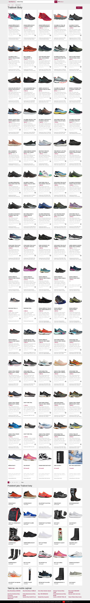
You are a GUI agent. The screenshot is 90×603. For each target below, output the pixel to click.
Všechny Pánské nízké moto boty (44, 478)
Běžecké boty (11, 465)
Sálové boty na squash (14, 582)
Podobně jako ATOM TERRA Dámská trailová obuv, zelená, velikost (60, 353)
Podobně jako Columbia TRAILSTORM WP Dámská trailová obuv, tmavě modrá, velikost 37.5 (75, 133)
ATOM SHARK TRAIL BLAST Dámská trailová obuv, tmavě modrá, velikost (60, 247)
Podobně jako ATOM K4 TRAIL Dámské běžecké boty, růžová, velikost (59, 385)
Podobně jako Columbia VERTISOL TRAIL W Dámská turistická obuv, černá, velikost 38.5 (29, 133)
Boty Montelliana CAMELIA (29, 590)
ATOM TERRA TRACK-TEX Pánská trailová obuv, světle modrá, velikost (60, 121)
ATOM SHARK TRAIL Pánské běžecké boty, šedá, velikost (74, 341)
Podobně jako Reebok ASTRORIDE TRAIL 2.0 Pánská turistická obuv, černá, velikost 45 (75, 101)
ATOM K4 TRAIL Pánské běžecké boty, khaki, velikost (74, 404)
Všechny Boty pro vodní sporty (74, 478)
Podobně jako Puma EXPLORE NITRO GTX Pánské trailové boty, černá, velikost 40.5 (13, 101)
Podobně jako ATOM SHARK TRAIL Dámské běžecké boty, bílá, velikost (45, 384)
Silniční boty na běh (29, 523)
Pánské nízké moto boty (45, 465)
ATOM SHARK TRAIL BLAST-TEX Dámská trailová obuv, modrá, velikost (14, 247)
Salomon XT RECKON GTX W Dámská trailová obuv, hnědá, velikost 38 (45, 121)
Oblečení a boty (73, 542)
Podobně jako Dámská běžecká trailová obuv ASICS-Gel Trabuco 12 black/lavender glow (30, 290)
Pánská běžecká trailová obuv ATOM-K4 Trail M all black (60, 278)
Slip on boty (72, 582)
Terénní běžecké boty (29, 542)
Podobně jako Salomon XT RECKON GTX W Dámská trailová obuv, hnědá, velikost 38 (45, 133)
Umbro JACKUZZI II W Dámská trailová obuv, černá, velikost (45, 89)
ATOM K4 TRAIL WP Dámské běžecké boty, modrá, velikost (74, 435)
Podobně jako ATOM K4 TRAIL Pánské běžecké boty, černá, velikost (14, 416)
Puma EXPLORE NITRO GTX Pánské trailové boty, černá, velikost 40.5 (14, 89)
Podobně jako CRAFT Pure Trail (29, 415)
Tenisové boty (12, 503)
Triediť (78, 7)
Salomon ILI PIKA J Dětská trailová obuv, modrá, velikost (14, 58)
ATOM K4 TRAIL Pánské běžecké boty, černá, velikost (13, 404)
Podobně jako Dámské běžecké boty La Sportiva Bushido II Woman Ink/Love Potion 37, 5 (14, 39)
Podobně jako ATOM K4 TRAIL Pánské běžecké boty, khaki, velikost (75, 416)
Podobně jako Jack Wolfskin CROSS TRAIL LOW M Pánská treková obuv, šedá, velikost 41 (60, 227)
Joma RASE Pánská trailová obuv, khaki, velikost (59, 404)
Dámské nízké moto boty (74, 593)
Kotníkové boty (28, 503)
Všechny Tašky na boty (58, 478)
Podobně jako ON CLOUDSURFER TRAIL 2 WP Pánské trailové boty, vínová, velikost (29, 101)
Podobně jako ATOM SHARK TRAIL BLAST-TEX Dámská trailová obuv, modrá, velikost (14, 259)
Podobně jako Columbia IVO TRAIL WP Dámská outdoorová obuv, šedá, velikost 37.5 (60, 101)
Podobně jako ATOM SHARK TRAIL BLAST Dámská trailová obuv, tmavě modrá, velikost (60, 259)
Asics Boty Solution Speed (44, 590)
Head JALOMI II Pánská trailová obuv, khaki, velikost (74, 58)
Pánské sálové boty (74, 562)
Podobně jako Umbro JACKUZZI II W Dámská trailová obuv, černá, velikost (45, 101)
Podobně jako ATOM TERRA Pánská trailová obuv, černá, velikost (45, 416)
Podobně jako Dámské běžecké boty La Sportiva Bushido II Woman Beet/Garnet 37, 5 (45, 39)
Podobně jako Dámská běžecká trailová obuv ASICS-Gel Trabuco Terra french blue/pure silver (74, 290)
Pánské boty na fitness (45, 523)
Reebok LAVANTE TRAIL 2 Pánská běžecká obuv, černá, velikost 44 (14, 121)
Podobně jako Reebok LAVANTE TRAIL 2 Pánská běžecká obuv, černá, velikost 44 (13, 133)
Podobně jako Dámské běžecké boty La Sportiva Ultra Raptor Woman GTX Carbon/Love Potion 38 (30, 39)
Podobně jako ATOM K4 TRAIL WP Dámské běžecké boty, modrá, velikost (75, 447)
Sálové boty (27, 465)
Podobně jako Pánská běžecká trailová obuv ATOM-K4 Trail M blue (45, 290)
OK (63, 601)
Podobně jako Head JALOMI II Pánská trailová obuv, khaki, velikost (75, 70)
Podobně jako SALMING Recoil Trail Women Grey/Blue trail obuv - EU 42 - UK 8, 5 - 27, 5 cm (30, 353)
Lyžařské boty (12, 542)
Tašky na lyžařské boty (14, 523)
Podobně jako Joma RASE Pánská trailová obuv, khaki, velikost (59, 416)
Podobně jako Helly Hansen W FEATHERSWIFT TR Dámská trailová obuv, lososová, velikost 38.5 (14, 164)
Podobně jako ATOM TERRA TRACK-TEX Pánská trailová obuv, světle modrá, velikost (60, 133)
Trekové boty (57, 503)
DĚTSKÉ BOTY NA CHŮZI (44, 582)
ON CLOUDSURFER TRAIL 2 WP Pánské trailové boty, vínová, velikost (30, 89)
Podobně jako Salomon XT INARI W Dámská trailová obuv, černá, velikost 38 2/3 (29, 196)
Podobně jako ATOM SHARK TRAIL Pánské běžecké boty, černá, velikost (60, 447)
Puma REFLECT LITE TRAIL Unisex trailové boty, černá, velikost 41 (60, 152)
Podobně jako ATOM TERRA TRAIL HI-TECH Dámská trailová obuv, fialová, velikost (75, 227)
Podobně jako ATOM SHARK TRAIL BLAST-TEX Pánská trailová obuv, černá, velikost (29, 259)
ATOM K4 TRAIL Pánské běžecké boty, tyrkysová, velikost (13, 435)
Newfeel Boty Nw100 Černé (29, 597)
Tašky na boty (57, 465)
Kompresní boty (12, 562)
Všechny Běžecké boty (12, 478)
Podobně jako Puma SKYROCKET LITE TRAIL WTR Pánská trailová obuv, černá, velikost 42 (44, 259)
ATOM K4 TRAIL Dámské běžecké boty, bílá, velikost (44, 435)
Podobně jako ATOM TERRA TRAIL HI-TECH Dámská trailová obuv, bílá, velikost (45, 196)
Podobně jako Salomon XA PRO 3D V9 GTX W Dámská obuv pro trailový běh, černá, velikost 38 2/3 (60, 70)
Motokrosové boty (74, 503)
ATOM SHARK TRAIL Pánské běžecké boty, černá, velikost (59, 435)
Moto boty (56, 523)
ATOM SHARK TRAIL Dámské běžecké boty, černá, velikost (29, 372)
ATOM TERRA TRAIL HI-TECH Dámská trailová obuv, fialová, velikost (75, 215)
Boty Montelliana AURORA (14, 590)
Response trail (27, 308)
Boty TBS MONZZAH (43, 593)
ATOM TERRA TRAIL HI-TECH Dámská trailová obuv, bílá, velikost (44, 184)
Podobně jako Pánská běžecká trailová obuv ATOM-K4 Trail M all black (59, 290)
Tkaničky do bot (28, 582)
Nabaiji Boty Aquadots (43, 597)
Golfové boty (72, 523)
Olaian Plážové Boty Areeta (75, 597)
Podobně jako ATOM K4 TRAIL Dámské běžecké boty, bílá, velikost (45, 447)
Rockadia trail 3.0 (13, 308)
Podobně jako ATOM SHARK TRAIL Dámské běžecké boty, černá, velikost (29, 385)
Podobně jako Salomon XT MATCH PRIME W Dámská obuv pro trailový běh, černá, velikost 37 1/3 (75, 39)
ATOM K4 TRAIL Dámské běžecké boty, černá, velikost (13, 372)
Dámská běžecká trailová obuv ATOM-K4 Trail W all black (14, 278)
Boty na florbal (58, 562)
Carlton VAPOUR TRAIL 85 (59, 597)
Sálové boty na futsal (44, 503)
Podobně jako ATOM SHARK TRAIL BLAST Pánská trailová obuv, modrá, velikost (60, 196)
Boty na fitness (43, 542)
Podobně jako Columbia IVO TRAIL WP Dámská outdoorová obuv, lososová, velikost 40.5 (60, 39)
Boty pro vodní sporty (75, 465)
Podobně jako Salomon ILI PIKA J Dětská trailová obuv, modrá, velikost (14, 70)
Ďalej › (22, 482)
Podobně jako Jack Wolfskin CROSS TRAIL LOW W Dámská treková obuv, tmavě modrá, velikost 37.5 (45, 70)
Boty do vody (27, 562)
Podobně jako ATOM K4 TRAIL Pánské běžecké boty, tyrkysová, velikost (13, 447)
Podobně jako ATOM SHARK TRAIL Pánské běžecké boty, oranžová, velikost (75, 385)
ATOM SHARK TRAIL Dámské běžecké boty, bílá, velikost (44, 372)
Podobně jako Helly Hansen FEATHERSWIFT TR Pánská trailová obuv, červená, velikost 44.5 (30, 70)
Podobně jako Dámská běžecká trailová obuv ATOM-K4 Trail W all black (14, 290)
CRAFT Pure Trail (28, 402)
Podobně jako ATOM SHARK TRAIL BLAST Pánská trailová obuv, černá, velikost (75, 164)
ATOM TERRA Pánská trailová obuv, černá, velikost (44, 404)
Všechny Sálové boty (27, 478)
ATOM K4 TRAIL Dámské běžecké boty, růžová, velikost (59, 372)
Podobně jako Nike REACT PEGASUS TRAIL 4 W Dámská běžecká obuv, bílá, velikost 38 (44, 164)
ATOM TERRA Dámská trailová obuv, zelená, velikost (60, 341)
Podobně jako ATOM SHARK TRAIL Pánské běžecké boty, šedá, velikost (75, 353)
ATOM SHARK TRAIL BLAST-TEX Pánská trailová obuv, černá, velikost (30, 247)
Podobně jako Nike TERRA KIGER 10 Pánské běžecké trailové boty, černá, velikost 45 (30, 227)
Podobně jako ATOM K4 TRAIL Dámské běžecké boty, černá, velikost (13, 385)
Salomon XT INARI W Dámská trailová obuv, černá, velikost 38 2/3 (29, 184)
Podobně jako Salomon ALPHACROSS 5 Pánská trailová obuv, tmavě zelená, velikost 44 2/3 (75, 196)
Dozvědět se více (69, 601)
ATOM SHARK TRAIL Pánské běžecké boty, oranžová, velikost (74, 372)
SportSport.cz (12, 1)
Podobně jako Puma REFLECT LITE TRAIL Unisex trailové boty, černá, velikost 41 (60, 164)
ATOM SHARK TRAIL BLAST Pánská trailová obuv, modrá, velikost (60, 184)
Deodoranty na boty (59, 542)
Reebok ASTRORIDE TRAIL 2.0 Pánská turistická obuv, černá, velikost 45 (75, 89)
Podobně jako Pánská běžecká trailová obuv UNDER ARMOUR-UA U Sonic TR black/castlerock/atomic (45, 322)
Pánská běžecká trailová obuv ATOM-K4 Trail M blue (44, 278)
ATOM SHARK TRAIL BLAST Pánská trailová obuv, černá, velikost (75, 152)
